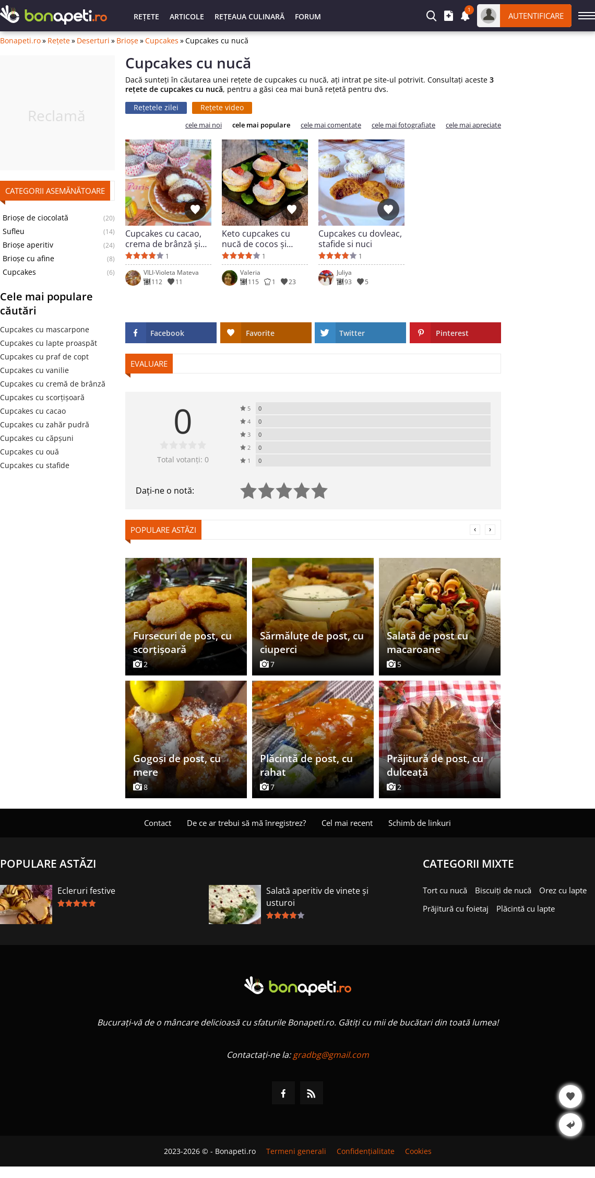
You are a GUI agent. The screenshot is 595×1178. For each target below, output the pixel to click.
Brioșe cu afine (28, 258)
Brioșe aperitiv (28, 245)
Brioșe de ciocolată (35, 218)
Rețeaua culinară (249, 16)
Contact (157, 823)
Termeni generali (296, 1151)
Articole (187, 16)
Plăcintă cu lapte (525, 908)
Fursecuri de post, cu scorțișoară (182, 642)
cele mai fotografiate (403, 125)
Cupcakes (161, 41)
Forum (308, 16)
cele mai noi (203, 125)
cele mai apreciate (473, 125)
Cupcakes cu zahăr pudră (44, 424)
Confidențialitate (366, 1151)
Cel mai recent (347, 823)
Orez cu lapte (563, 890)
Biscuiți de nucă (503, 890)
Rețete (146, 16)
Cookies (418, 1151)
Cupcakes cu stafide (34, 465)
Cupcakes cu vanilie (34, 370)
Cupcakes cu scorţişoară (42, 397)
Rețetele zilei (156, 107)
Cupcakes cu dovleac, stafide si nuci (360, 238)
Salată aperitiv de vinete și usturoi (317, 896)
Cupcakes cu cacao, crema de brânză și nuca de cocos (163, 238)
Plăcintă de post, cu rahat (306, 765)
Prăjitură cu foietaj (456, 908)
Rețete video (222, 107)
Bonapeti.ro (20, 41)
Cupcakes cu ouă (29, 452)
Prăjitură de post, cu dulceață (435, 765)
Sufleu (14, 231)
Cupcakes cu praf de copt (44, 356)
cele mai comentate (331, 125)
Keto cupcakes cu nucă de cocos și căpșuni (256, 238)
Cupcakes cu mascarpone (44, 329)
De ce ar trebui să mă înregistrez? (246, 823)
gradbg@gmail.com (331, 1054)
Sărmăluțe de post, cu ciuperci (312, 642)
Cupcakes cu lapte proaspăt (48, 343)
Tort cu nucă (445, 890)
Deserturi (93, 41)
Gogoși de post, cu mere (177, 765)
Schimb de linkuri (419, 823)
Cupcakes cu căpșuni (37, 438)
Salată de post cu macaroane (427, 642)
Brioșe (127, 41)
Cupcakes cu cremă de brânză (52, 384)
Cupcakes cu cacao (33, 411)
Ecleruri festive (86, 890)
